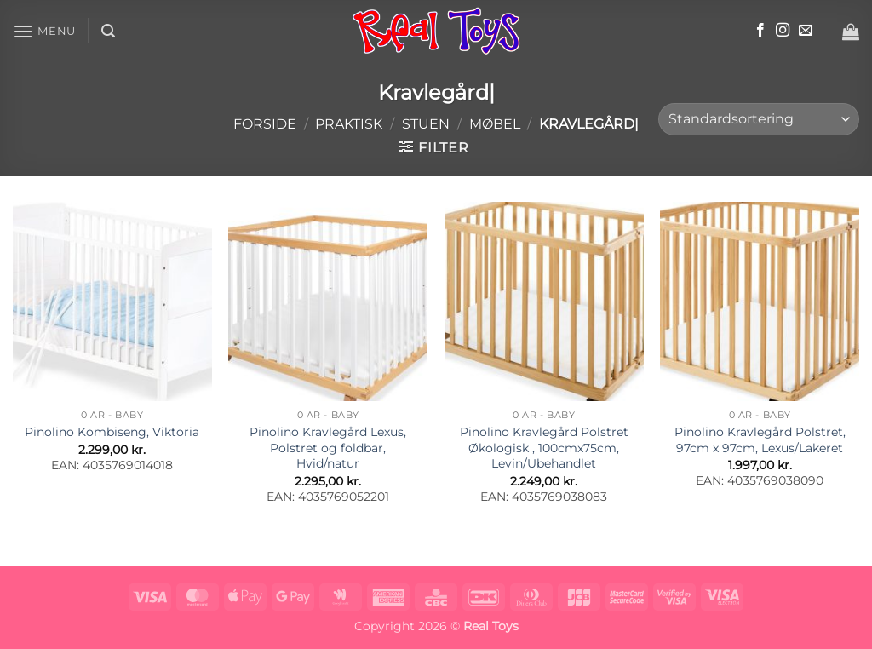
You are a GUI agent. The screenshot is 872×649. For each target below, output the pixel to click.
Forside (264, 124)
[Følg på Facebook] (760, 30)
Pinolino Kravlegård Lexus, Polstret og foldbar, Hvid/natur (328, 447)
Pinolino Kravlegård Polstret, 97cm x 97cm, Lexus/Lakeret (760, 440)
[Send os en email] (805, 30)
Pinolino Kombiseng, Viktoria (112, 431)
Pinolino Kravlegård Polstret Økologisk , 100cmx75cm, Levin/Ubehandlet (544, 447)
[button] (44, 31)
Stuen (426, 124)
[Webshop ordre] (758, 119)
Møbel (494, 124)
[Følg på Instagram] (782, 30)
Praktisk (348, 124)
